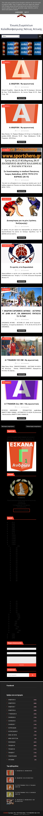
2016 (10, 538)
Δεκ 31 (14, 548)
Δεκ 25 (14, 555)
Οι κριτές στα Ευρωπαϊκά (21, 267)
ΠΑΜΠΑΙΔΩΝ (12, 756)
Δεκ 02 (14, 610)
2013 (10, 544)
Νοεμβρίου (13, 614)
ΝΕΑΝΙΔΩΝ (11, 742)
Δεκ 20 (14, 564)
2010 (10, 637)
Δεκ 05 (14, 605)
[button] (21, 58)
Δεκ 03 (14, 608)
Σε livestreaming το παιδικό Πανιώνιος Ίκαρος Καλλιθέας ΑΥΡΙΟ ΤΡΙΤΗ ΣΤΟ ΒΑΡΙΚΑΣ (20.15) (21, 174)
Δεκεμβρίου (13, 546)
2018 (10, 535)
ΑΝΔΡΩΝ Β (11, 703)
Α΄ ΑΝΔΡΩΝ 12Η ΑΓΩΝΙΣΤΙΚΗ (24, 778)
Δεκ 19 (14, 566)
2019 (10, 533)
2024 (10, 524)
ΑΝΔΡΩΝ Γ (6, 289)
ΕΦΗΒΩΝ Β (11, 721)
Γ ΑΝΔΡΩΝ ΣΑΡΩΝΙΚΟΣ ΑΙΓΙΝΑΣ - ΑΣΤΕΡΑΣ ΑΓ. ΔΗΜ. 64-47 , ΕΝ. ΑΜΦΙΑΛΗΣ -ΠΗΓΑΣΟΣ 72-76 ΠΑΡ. (21, 313)
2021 (10, 529)
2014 (10, 542)
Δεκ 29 (14, 551)
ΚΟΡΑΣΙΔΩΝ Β (13, 731)
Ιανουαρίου (13, 632)
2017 (10, 537)
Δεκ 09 (14, 580)
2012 (10, 634)
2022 (10, 528)
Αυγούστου (13, 619)
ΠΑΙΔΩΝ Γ (11, 752)
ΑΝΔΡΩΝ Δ (6, 62)
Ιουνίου (12, 623)
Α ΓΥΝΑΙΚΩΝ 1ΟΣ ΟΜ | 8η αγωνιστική (21, 360)
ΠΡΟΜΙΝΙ (11, 759)
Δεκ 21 (14, 562)
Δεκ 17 (14, 569)
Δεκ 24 (14, 557)
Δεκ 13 (14, 573)
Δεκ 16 (14, 571)
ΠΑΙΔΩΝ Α (6, 150)
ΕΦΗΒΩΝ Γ (11, 724)
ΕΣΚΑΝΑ (5, 813)
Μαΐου (12, 625)
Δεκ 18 (14, 568)
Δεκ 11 (14, 577)
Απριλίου (13, 627)
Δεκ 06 (14, 603)
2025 (10, 522)
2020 (10, 531)
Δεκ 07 (14, 601)
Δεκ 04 (14, 607)
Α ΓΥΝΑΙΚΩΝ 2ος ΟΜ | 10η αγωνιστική (21, 404)
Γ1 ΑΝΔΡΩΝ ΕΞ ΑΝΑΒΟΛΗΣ (16, 435)
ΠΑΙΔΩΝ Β (11, 749)
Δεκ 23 (14, 559)
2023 (10, 526)
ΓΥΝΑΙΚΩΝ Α (7, 338)
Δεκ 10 (14, 579)
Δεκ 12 (14, 575)
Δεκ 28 (14, 553)
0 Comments (25, 87)
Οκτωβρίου (13, 616)
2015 (10, 540)
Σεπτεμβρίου (14, 618)
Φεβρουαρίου (14, 630)
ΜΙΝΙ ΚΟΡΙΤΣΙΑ (13, 738)
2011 (10, 636)
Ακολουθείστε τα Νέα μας (21, 510)
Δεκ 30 (14, 549)
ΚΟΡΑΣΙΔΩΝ (12, 728)
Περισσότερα (21, 98)
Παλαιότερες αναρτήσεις (34, 426)
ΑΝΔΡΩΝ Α (6, 106)
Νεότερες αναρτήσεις (8, 426)
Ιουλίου (12, 621)
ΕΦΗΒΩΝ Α (12, 717)
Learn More (19, 12)
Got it (27, 12)
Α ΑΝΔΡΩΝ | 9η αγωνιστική (21, 127)
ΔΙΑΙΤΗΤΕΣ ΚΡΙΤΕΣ (8, 245)
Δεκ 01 (14, 612)
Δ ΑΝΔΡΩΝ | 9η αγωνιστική (21, 84)
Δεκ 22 (14, 560)
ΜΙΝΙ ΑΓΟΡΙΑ (7, 199)
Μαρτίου (13, 628)
